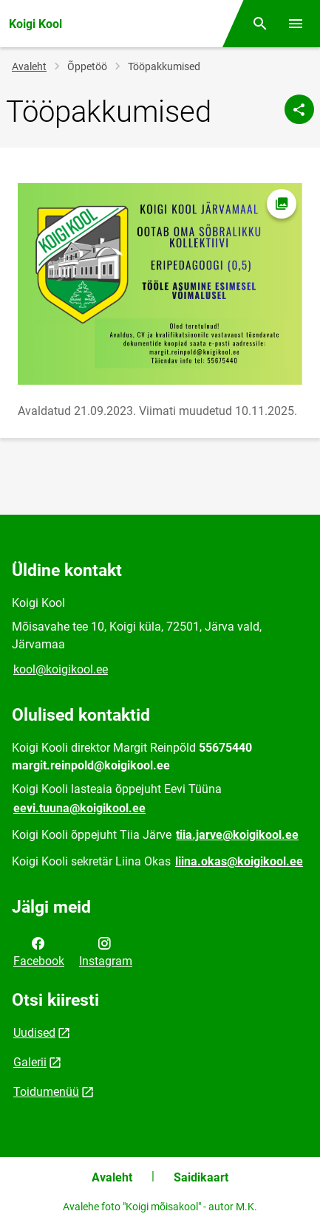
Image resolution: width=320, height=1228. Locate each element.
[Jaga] (299, 109)
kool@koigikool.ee (60, 669)
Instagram (105, 951)
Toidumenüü (46, 1092)
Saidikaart (201, 1177)
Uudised (34, 1033)
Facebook (38, 951)
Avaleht (29, 66)
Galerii (30, 1062)
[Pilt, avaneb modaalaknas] (160, 284)
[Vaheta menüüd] (295, 23)
